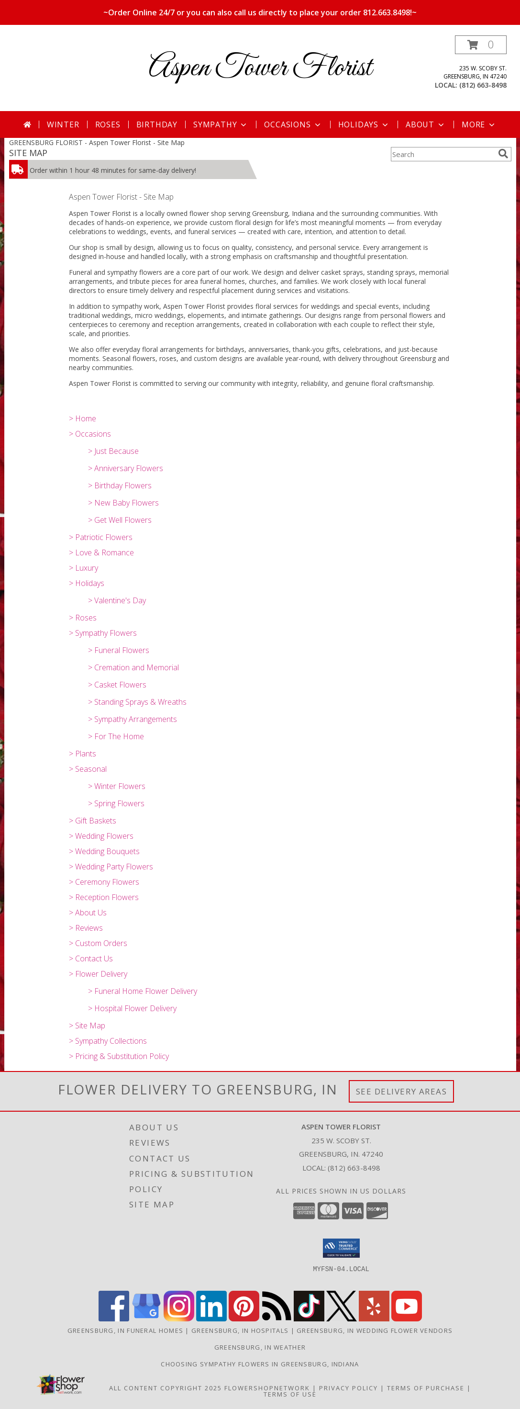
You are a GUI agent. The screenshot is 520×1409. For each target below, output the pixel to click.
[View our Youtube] (406, 1318)
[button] (481, 44)
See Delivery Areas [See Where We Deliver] (401, 1091)
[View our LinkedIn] (211, 1318)
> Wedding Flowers (101, 836)
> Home (82, 418)
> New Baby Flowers (123, 502)
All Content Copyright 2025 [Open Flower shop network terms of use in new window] (165, 1388)
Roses (108, 124)
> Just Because (113, 451)
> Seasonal (88, 769)
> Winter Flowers (116, 786)
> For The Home (116, 736)
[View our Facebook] (114, 1318)
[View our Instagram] (179, 1318)
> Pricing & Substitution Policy (119, 1056)
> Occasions (90, 433)
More (479, 124)
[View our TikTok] (309, 1318)
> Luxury (83, 568)
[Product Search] (442, 154)
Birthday (156, 124)
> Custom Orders (98, 943)
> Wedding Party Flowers (111, 866)
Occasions (293, 124)
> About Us (88, 912)
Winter (63, 124)
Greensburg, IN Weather (260, 1347)
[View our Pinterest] (244, 1318)
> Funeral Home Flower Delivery (142, 991)
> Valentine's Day (117, 600)
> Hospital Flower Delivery (132, 1008)
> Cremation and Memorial (133, 667)
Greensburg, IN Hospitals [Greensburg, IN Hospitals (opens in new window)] (239, 1330)
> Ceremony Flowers (104, 882)
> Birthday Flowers (120, 485)
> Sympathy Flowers (103, 633)
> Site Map (87, 1025)
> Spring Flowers (116, 803)
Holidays (364, 124)
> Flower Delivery (98, 974)
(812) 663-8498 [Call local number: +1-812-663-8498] (483, 85)
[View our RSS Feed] (276, 1318)
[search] (503, 153)
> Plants (82, 753)
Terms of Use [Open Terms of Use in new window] (290, 1394)
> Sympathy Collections (108, 1041)
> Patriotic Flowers (101, 537)
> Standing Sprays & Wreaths (137, 702)
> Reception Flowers (104, 897)
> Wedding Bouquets (104, 851)
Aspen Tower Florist (260, 68)
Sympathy (220, 124)
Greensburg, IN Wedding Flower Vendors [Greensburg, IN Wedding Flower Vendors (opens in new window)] (375, 1330)
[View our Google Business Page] (146, 1318)
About (426, 124)
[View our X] (341, 1318)
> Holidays (86, 583)
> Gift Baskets (92, 820)
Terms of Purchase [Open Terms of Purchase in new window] (426, 1388)
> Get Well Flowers (120, 520)
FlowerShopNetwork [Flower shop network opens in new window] (267, 1388)
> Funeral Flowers (118, 650)
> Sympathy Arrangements (132, 719)
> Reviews (86, 928)
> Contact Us (91, 958)
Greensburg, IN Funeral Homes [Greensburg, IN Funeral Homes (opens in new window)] (125, 1330)
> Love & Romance (101, 552)
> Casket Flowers (117, 684)
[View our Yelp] (374, 1318)
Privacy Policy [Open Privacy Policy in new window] (348, 1388)
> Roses (83, 617)
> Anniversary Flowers (125, 468)
